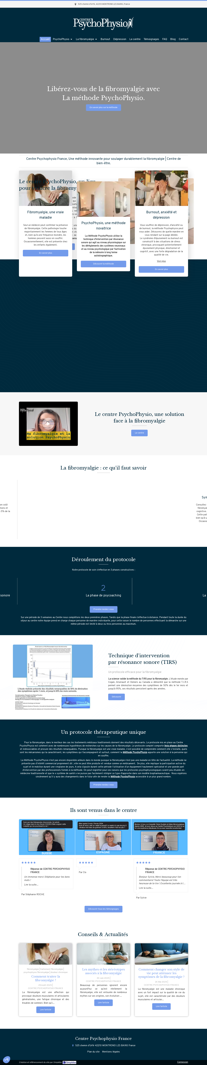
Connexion (182, 1062)
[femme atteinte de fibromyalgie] (45, 954)
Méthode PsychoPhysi (134, 752)
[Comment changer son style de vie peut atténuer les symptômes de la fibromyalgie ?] (161, 954)
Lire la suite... (31, 884)
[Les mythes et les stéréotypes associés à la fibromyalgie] (103, 954)
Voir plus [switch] (161, 261)
